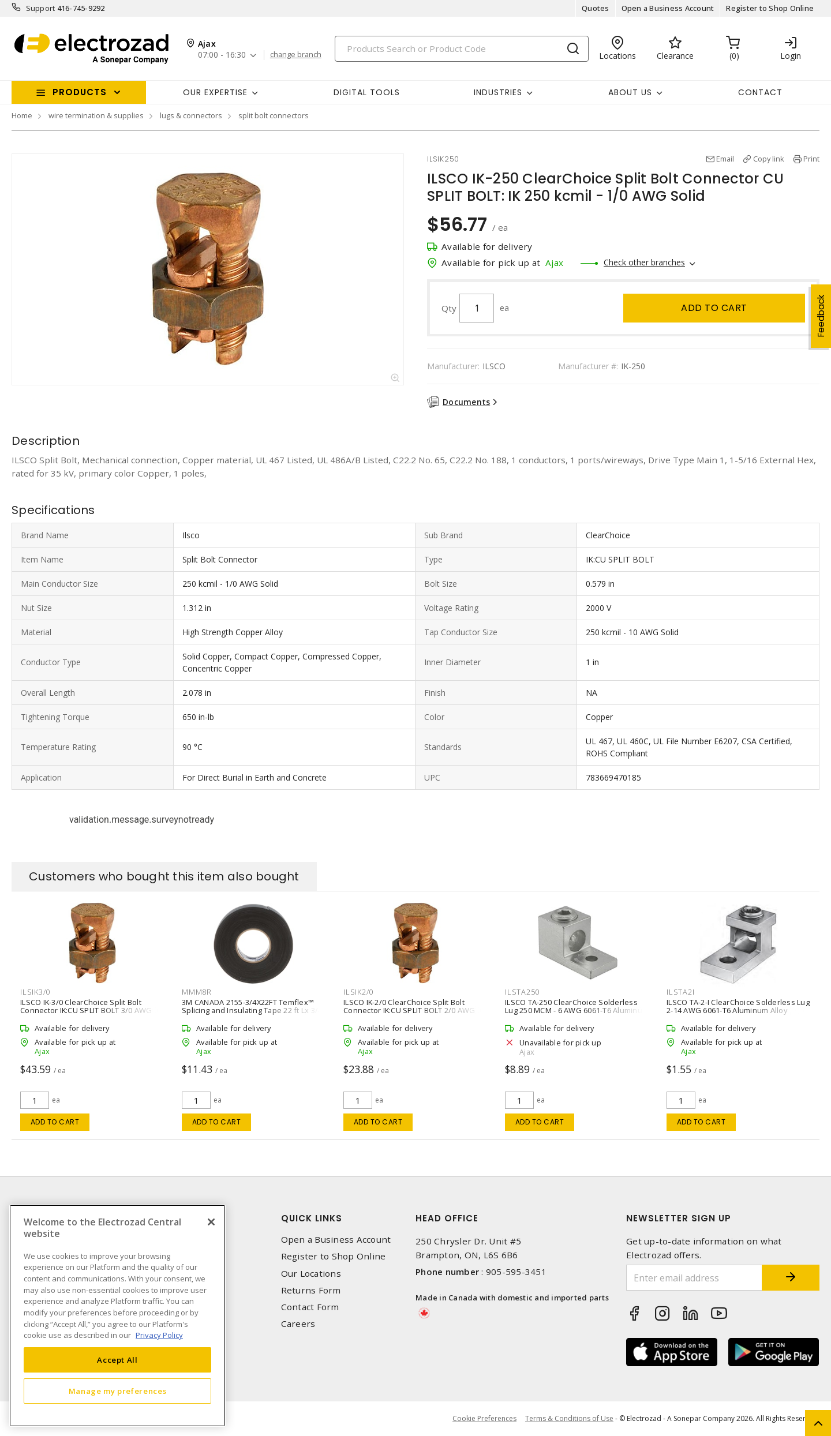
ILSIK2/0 (358, 992)
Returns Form (311, 1290)
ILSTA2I (680, 992)
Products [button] (80, 92)
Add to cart (714, 307)
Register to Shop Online (770, 8)
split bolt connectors (273, 115)
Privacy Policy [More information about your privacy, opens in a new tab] (159, 1335)
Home (22, 115)
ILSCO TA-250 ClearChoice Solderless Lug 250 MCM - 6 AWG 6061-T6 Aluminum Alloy (577, 1010)
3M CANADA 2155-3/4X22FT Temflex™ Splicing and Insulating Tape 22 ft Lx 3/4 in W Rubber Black (252, 1010)
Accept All (117, 1360)
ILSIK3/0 (35, 992)
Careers (298, 1323)
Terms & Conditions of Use (569, 1418)
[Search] (462, 49)
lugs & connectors (191, 115)
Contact (760, 92)
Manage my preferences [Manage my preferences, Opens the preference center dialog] (118, 1391)
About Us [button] (630, 92)
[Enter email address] (694, 1278)
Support (40, 8)
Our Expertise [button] (215, 92)
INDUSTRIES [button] (498, 92)
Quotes (595, 8)
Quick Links (311, 1218)
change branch (295, 54)
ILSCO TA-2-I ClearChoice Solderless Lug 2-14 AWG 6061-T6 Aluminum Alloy (738, 1006)
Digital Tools (367, 92)
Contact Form (310, 1307)
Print (811, 158)
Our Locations (311, 1273)
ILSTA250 (522, 992)
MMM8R (197, 992)
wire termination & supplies (96, 115)
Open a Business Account (668, 8)
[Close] (211, 1222)
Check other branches (644, 262)
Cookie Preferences (484, 1418)
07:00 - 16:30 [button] (222, 55)
